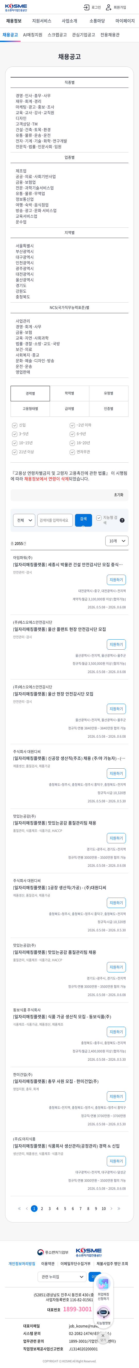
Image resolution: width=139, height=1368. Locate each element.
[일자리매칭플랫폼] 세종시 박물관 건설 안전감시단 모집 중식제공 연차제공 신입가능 (69, 565)
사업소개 (69, 21)
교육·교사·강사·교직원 (35, 113)
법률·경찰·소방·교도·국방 (38, 344)
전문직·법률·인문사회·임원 (39, 147)
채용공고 (10, 35)
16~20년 (83, 443)
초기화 (118, 495)
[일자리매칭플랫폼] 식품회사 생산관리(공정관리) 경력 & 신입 (66, 1146)
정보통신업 (25, 199)
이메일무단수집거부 (75, 1263)
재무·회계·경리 (28, 101)
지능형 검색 (110, 520)
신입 (22, 425)
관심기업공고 (83, 35)
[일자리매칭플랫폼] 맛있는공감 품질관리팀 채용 (54, 823)
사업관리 (23, 321)
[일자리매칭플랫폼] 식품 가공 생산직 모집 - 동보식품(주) (62, 1017)
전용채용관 (110, 35)
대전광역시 (25, 274)
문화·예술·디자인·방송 (35, 361)
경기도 (21, 285)
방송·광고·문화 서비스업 (36, 211)
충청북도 (23, 297)
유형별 (108, 393)
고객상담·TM (27, 124)
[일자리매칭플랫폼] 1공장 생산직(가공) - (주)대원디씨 (59, 888)
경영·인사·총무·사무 (33, 96)
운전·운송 (24, 366)
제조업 (21, 171)
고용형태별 (30, 408)
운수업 (21, 222)
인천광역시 (25, 263)
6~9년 (81, 434)
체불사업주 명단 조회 (112, 1263)
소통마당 (97, 21)
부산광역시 (25, 251)
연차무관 (83, 452)
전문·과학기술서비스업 (35, 188)
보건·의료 (24, 349)
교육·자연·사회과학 (32, 338)
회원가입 (114, 7)
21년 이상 (26, 452)
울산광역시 (25, 280)
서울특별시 (25, 246)
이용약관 (48, 1263)
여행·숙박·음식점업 (32, 205)
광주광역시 (25, 268)
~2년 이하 (84, 425)
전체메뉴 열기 (132, 7)
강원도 (21, 291)
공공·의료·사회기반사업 (36, 177)
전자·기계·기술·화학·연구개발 (41, 141)
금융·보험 (24, 332)
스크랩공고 (57, 35)
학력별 (69, 393)
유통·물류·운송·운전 (33, 135)
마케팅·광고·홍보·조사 (35, 107)
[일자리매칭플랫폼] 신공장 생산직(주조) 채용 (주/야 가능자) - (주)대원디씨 (69, 758)
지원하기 (116, 580)
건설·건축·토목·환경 (33, 130)
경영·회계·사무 (28, 327)
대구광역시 (25, 257)
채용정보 (14, 21)
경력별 (30, 393)
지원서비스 (41, 21)
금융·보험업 (26, 182)
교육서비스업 (26, 216)
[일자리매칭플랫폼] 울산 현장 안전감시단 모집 (53, 694)
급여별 (69, 408)
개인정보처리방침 (21, 1263)
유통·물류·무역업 (30, 194)
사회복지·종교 (27, 355)
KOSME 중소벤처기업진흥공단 (16, 8)
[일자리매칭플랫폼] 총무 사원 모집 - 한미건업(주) (56, 1081)
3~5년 (24, 434)
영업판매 (23, 372)
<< (19, 1208)
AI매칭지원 (32, 35)
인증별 (108, 408)
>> (119, 1208)
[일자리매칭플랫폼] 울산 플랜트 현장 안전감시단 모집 (59, 629)
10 (104, 1208)
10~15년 (26, 443)
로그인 (91, 7)
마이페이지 (125, 21)
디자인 (21, 118)
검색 (83, 522)
